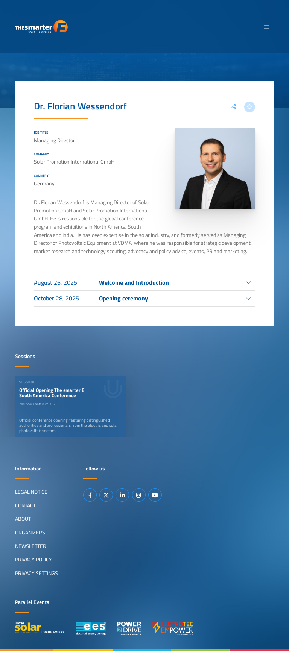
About (23, 519)
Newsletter (30, 546)
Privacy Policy (33, 559)
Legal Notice (31, 492)
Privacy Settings (36, 573)
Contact (25, 505)
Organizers (30, 532)
